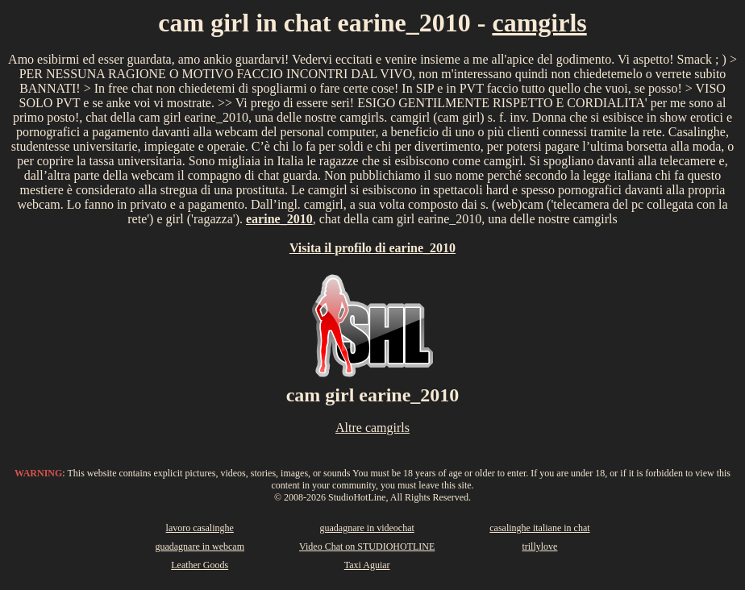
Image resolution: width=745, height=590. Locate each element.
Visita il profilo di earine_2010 (372, 248)
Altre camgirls (372, 427)
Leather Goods (199, 565)
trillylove (539, 546)
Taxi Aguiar (367, 565)
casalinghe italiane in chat (539, 528)
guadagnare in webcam (199, 546)
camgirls (539, 22)
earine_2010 (279, 219)
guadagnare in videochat (367, 528)
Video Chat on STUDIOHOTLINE (367, 546)
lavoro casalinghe (200, 528)
